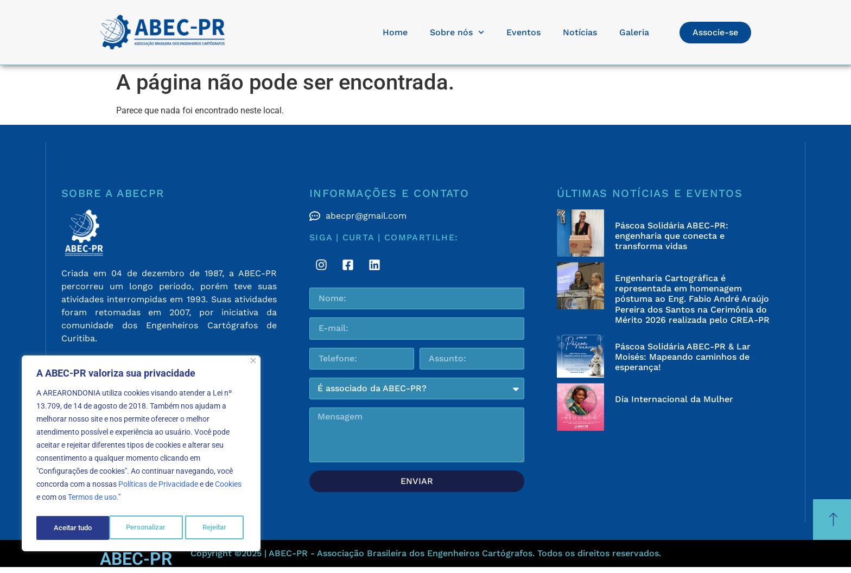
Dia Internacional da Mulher (674, 399)
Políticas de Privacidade (158, 487)
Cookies (228, 487)
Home (395, 32)
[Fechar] (253, 364)
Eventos (523, 32)
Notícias (580, 32)
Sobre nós (457, 32)
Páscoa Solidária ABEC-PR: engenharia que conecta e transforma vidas (671, 235)
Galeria (634, 32)
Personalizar (73, 528)
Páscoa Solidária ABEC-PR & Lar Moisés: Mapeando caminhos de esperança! (683, 356)
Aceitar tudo (210, 528)
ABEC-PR (136, 559)
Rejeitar (142, 528)
